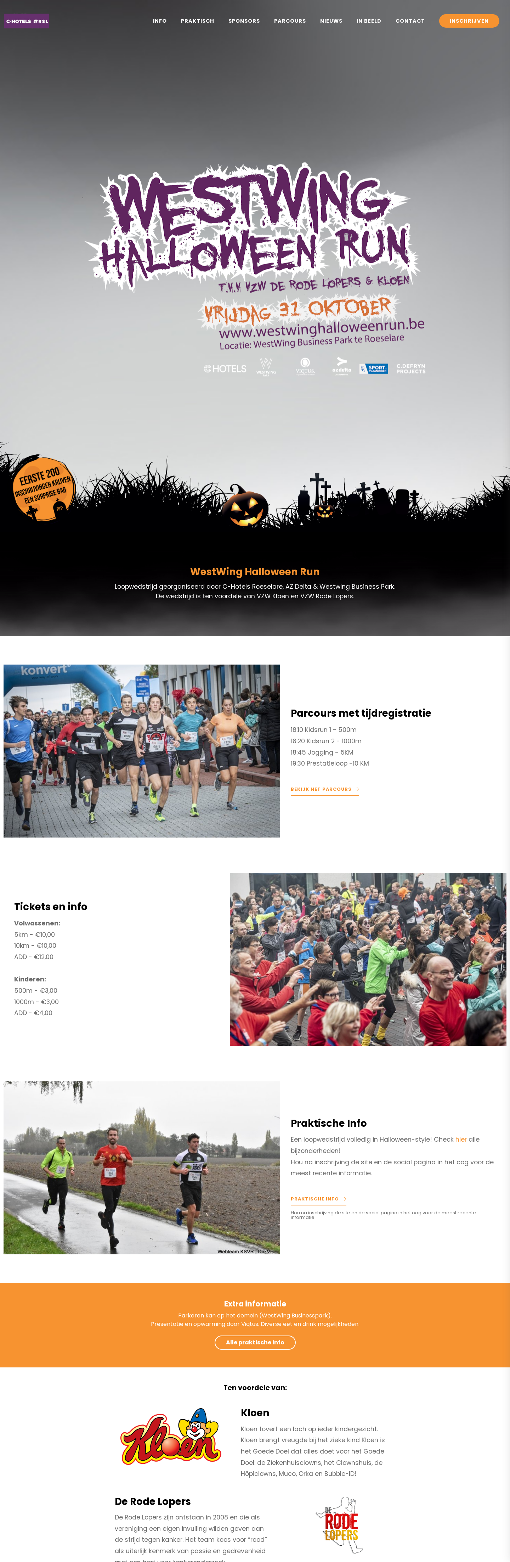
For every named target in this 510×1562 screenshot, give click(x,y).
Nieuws (331, 20)
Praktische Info (318, 1199)
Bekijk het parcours (325, 789)
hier (462, 1139)
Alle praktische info (255, 1342)
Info (160, 20)
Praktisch (197, 20)
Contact (410, 20)
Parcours (290, 20)
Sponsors (244, 20)
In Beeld (369, 20)
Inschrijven (469, 20)
